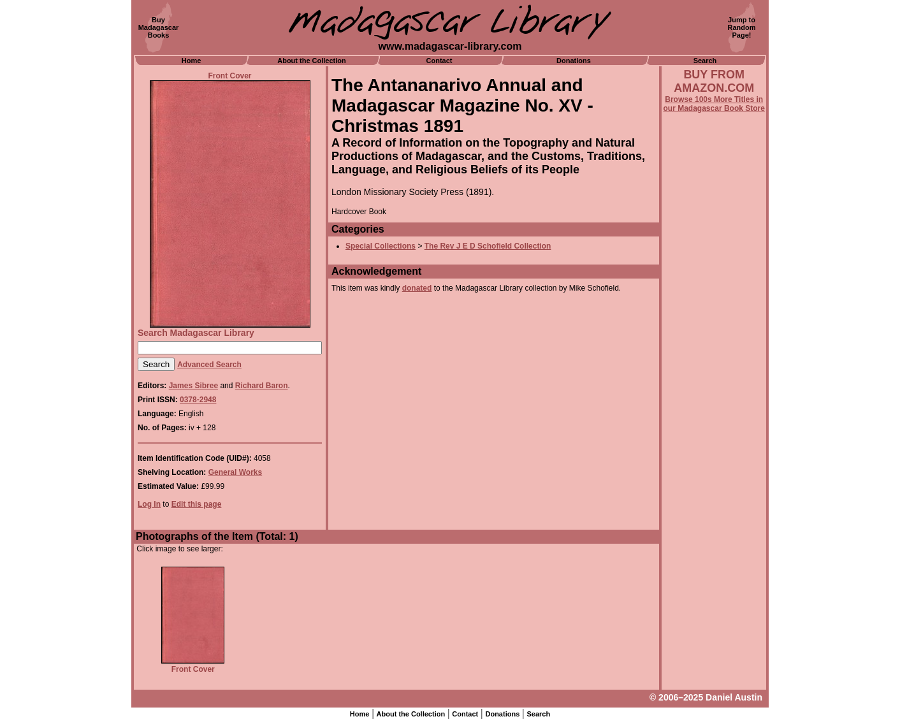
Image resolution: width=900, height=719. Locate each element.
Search (705, 60)
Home (191, 60)
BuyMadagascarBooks (158, 27)
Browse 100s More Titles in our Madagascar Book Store (714, 104)
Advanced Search (209, 364)
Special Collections (380, 246)
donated (417, 288)
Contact (439, 60)
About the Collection (311, 60)
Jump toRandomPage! (742, 27)
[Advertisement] (714, 457)
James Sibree (193, 385)
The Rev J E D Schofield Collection (488, 246)
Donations (573, 60)
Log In (149, 504)
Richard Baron (261, 385)
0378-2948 (198, 399)
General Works (235, 472)
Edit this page (196, 504)
